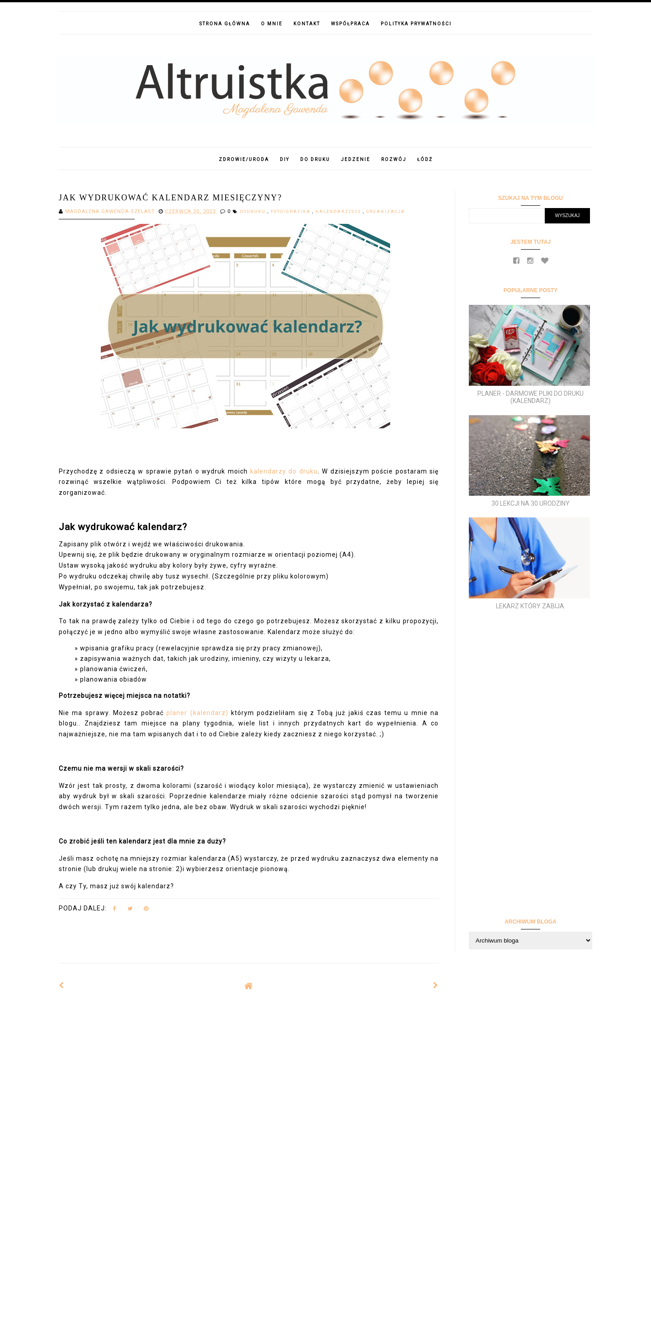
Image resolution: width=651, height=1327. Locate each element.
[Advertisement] (249, 1071)
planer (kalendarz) (197, 712)
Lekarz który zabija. (531, 606)
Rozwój (393, 159)
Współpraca (350, 23)
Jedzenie (355, 159)
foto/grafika (291, 211)
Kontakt (306, 23)
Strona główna (224, 23)
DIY (284, 159)
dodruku (254, 211)
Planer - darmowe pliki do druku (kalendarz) (530, 397)
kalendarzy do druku (284, 471)
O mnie (272, 23)
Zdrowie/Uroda (244, 159)
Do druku (315, 159)
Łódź (425, 159)
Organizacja (385, 211)
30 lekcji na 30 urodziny (530, 503)
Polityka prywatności (416, 23)
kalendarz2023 (339, 211)
